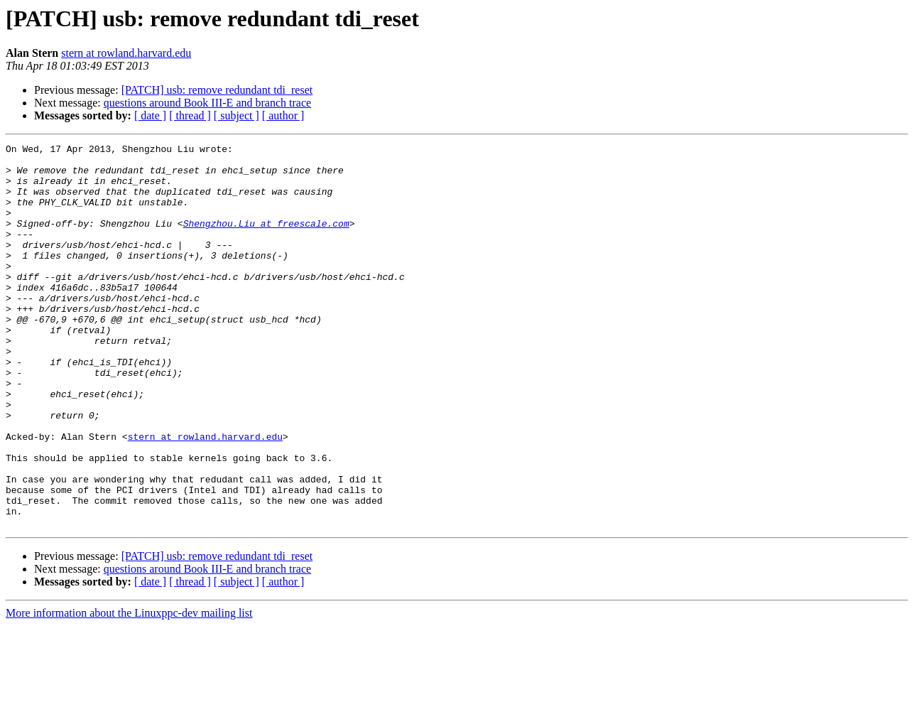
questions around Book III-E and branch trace (207, 103)
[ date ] (150, 115)
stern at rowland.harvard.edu (126, 53)
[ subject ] (236, 115)
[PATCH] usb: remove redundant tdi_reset (217, 90)
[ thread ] (190, 115)
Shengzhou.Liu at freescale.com (266, 240)
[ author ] (283, 115)
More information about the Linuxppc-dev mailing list (129, 690)
